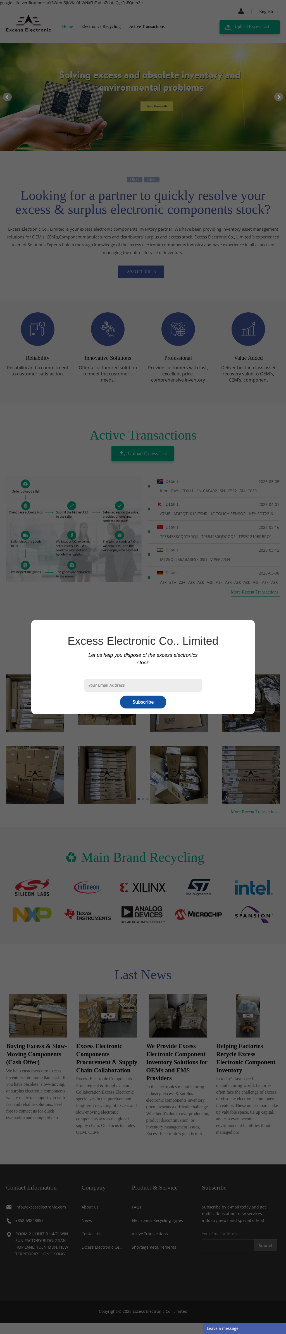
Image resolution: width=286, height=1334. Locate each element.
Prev (7, 97)
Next (278, 97)
